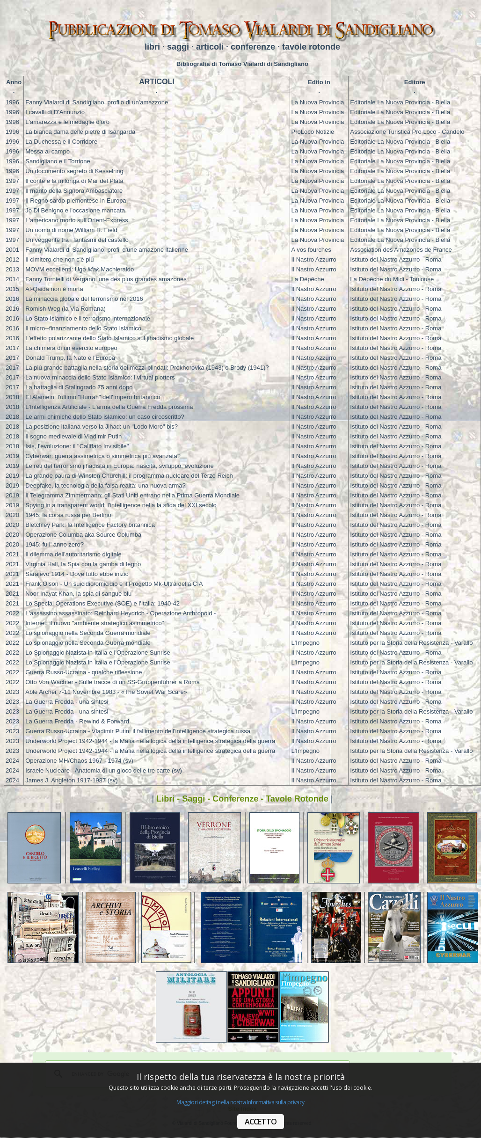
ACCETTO (261, 1121)
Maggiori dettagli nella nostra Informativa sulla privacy (240, 1102)
